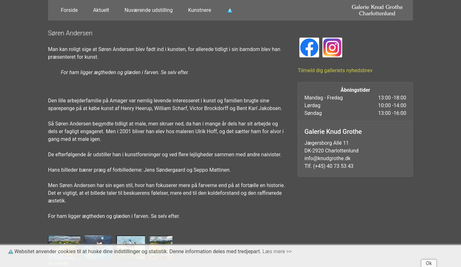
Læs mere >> (277, 251)
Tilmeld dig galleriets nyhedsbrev (335, 70)
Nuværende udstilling (149, 10)
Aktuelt (101, 10)
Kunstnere (199, 10)
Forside (69, 10)
